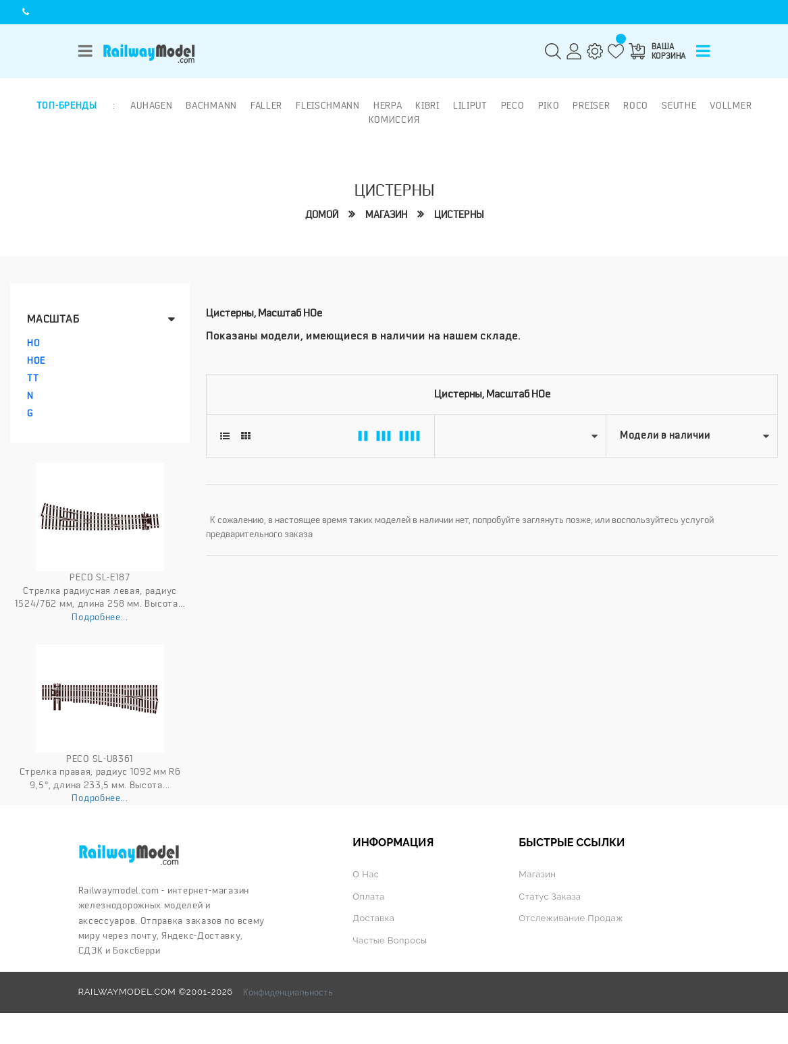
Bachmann (211, 105)
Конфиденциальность (288, 992)
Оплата (368, 896)
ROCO (635, 105)
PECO (513, 105)
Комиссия (394, 119)
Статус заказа (550, 896)
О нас (365, 874)
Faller (266, 105)
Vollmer (731, 105)
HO (33, 343)
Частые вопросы (389, 940)
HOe (36, 360)
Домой (321, 215)
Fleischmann (328, 105)
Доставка (373, 918)
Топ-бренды (66, 105)
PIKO (549, 105)
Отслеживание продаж (571, 918)
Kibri (427, 105)
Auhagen (151, 105)
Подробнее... (100, 616)
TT (32, 378)
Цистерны (458, 215)
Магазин (386, 215)
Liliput (470, 105)
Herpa (387, 105)
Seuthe (679, 105)
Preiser (591, 105)
